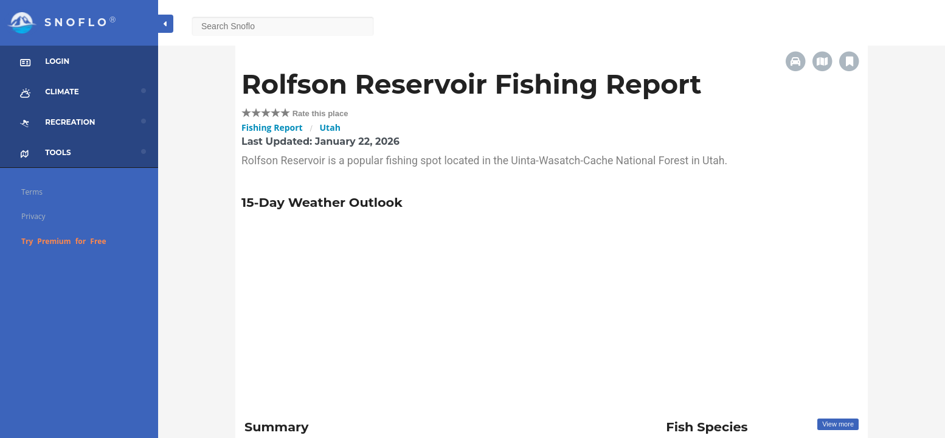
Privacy (33, 216)
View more (838, 424)
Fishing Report (272, 127)
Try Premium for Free (63, 241)
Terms (32, 192)
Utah (330, 127)
